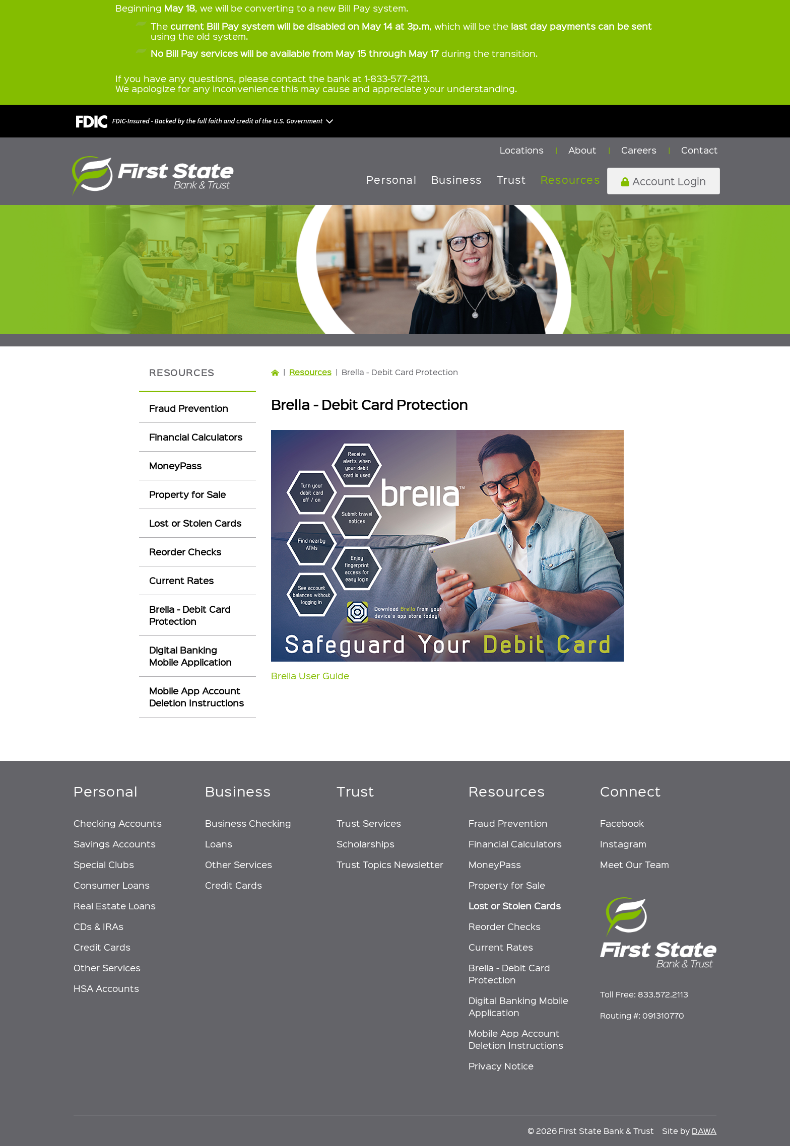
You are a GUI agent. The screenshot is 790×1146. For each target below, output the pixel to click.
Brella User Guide (310, 675)
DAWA (704, 1130)
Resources (310, 372)
